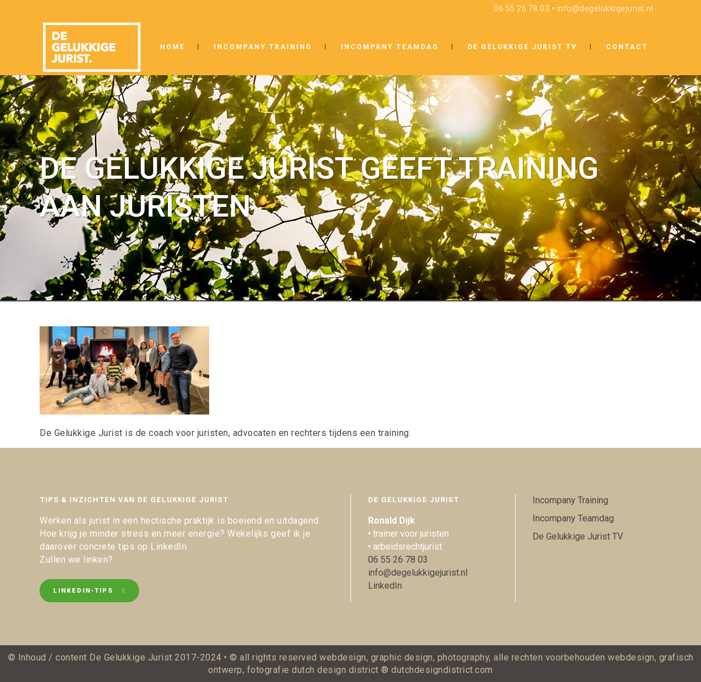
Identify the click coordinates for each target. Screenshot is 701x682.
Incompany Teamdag (573, 518)
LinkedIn (385, 585)
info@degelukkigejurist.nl (605, 9)
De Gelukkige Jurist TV (578, 536)
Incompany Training (570, 500)
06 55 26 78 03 (521, 9)
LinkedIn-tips (89, 590)
